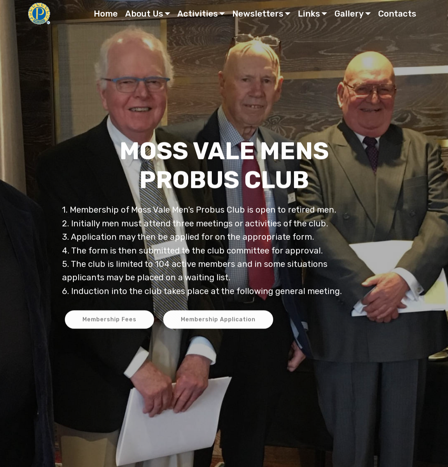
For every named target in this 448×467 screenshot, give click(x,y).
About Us (144, 14)
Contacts (397, 14)
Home (106, 14)
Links (309, 14)
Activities (197, 14)
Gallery (349, 14)
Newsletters (257, 14)
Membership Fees (109, 320)
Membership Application (218, 320)
